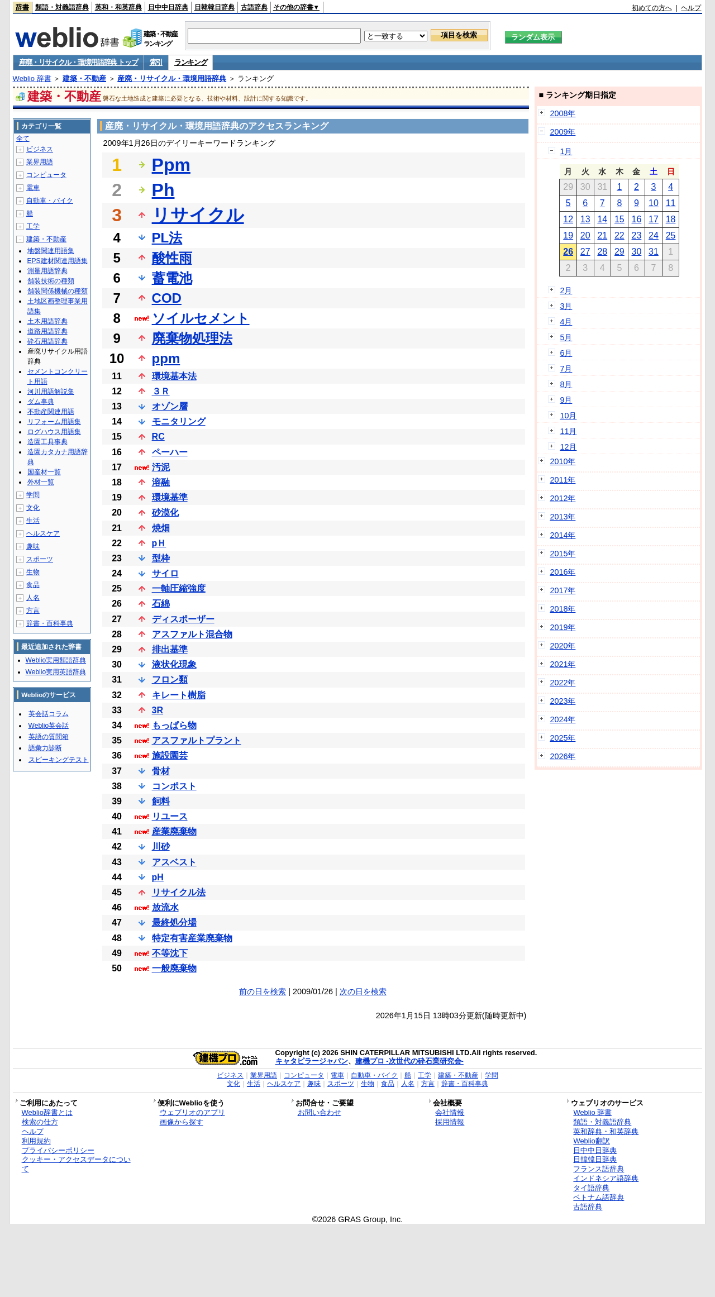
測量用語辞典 (47, 271)
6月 (566, 353)
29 (619, 251)
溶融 (161, 482)
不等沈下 (170, 953)
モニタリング (179, 421)
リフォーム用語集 (54, 422)
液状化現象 (174, 664)
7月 (566, 368)
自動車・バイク (49, 200)
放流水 (165, 907)
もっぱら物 (174, 725)
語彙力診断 (45, 748)
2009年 (562, 131)
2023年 (562, 701)
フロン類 (170, 679)
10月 (568, 415)
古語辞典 (254, 7)
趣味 (33, 546)
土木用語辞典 (47, 321)
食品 (33, 585)
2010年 (562, 461)
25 (671, 235)
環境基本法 (174, 376)
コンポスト (174, 786)
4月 (566, 321)
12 (568, 219)
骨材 (161, 771)
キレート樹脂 (179, 695)
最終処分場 (174, 922)
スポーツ (39, 559)
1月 (566, 151)
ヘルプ (691, 8)
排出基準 (170, 649)
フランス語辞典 (598, 1169)
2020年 (562, 645)
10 (654, 203)
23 (637, 235)
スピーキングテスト (58, 760)
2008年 (562, 113)
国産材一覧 (44, 472)
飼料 (161, 801)
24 (654, 235)
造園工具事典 (47, 442)
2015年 (562, 553)
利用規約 (36, 1141)
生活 (33, 520)
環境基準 (170, 497)
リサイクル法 (179, 892)
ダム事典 (40, 402)
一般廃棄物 (174, 968)
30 (637, 251)
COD (167, 298)
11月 (568, 431)
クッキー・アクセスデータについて (76, 1164)
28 (602, 251)
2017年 (562, 590)
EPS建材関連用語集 (57, 261)
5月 (566, 337)
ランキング (190, 62)
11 (671, 203)
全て (23, 138)
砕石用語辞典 (47, 341)
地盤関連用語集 (50, 251)
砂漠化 (165, 512)
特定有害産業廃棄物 (192, 938)
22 (619, 235)
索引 (156, 62)
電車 (33, 188)
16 (637, 219)
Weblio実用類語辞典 (56, 660)
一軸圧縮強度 (179, 588)
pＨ (159, 543)
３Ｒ (161, 391)
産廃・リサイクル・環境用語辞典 (171, 78)
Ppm (171, 165)
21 (602, 235)
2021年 (562, 664)
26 (568, 251)
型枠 (161, 558)
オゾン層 (170, 406)
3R (157, 710)
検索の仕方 (40, 1122)
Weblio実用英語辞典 (56, 672)
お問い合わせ (319, 1112)
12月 (568, 446)
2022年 (562, 682)
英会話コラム (48, 714)
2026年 (562, 756)
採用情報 (449, 1122)
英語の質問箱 (48, 737)
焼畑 (161, 528)
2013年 (562, 516)
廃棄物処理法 (192, 338)
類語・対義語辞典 (62, 7)
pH (158, 877)
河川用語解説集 (50, 391)
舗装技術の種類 (50, 281)
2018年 (562, 608)
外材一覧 (40, 482)
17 (654, 219)
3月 (566, 306)
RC (158, 436)
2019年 (562, 627)
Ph (163, 190)
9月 (566, 399)
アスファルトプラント (196, 740)
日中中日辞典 (168, 7)
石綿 (161, 603)
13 (585, 219)
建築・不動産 (84, 78)
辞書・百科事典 (49, 623)
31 (654, 251)
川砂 (161, 846)
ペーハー (170, 452)
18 (671, 219)
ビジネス (39, 149)
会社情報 (449, 1112)
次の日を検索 (363, 991)
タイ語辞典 (591, 1188)
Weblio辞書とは (47, 1112)
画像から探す (181, 1122)
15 (619, 219)
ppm (166, 358)
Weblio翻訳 (591, 1141)
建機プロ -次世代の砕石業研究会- (409, 1061)
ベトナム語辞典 (598, 1197)
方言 (33, 610)
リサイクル (198, 215)
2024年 (562, 719)
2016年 (562, 572)
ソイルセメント (201, 318)
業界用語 (39, 162)
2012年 (562, 498)
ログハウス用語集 (54, 432)
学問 (33, 495)
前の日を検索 (262, 991)
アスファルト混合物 (192, 634)
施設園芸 (170, 755)
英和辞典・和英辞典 (605, 1131)
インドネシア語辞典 (605, 1178)
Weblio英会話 (48, 725)
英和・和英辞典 (118, 7)
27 (585, 251)
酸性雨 (172, 257)
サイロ (165, 573)
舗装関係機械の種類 (57, 291)
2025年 (562, 737)
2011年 (562, 479)
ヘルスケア (43, 533)
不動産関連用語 (50, 412)
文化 (33, 508)
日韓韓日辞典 (214, 7)
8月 (566, 384)
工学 (33, 226)
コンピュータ (46, 175)
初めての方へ (652, 8)
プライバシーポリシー (58, 1150)
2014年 (562, 535)
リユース (170, 816)
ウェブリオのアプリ (192, 1112)
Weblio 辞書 (32, 78)
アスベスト (174, 862)
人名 (33, 598)
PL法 (167, 237)
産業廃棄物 (174, 831)
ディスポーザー (183, 619)
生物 (33, 572)
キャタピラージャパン (311, 1061)
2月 (566, 290)
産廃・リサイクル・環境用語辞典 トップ (78, 62)
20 (585, 235)
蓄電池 (172, 277)
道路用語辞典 (47, 331)
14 (602, 219)
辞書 (22, 7)
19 (568, 235)
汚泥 (161, 467)
